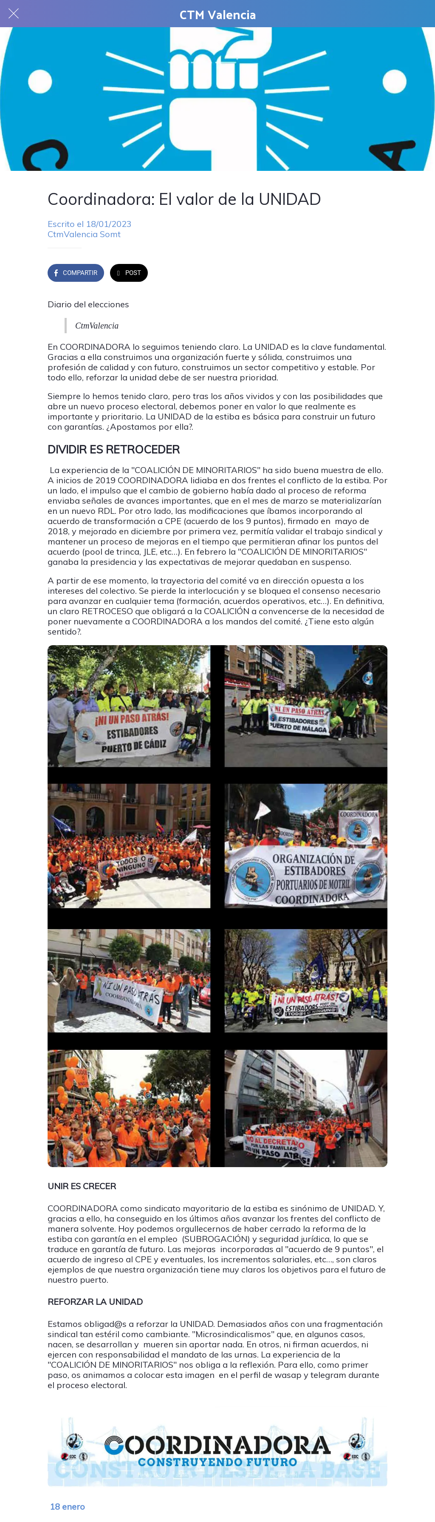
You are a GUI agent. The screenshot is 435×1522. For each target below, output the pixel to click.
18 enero (67, 1506)
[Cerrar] (13, 14)
